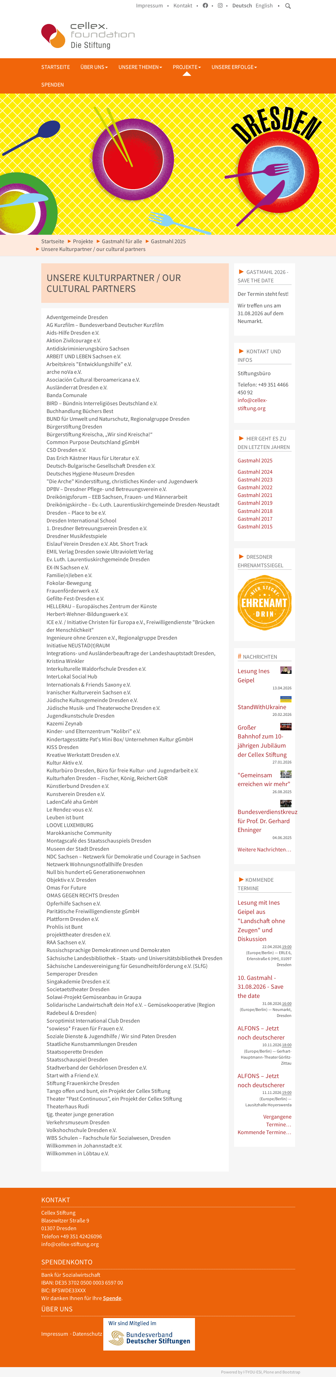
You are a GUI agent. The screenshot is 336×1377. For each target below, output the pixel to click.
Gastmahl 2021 (255, 495)
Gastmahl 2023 (255, 479)
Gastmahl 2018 (255, 511)
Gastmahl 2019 (255, 502)
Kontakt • (185, 5)
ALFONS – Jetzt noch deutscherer (261, 1032)
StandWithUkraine (265, 703)
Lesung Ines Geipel (265, 675)
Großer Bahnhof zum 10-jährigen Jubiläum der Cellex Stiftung (265, 741)
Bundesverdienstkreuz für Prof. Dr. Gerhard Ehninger (265, 817)
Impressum (54, 1333)
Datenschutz (87, 1333)
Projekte (187, 67)
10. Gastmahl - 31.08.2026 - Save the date (260, 987)
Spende (112, 1298)
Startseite (55, 67)
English (264, 5)
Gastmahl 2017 (255, 518)
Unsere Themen (140, 67)
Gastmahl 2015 (255, 526)
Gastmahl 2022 (255, 487)
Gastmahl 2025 (168, 241)
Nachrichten (260, 656)
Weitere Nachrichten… (265, 849)
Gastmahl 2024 (255, 471)
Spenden (52, 84)
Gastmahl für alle (122, 241)
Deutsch (242, 5)
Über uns (94, 67)
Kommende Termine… (265, 1132)
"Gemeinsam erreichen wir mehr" (265, 779)
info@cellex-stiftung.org (70, 1244)
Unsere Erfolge (234, 67)
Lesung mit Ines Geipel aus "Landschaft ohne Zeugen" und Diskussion (261, 920)
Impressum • (152, 5)
